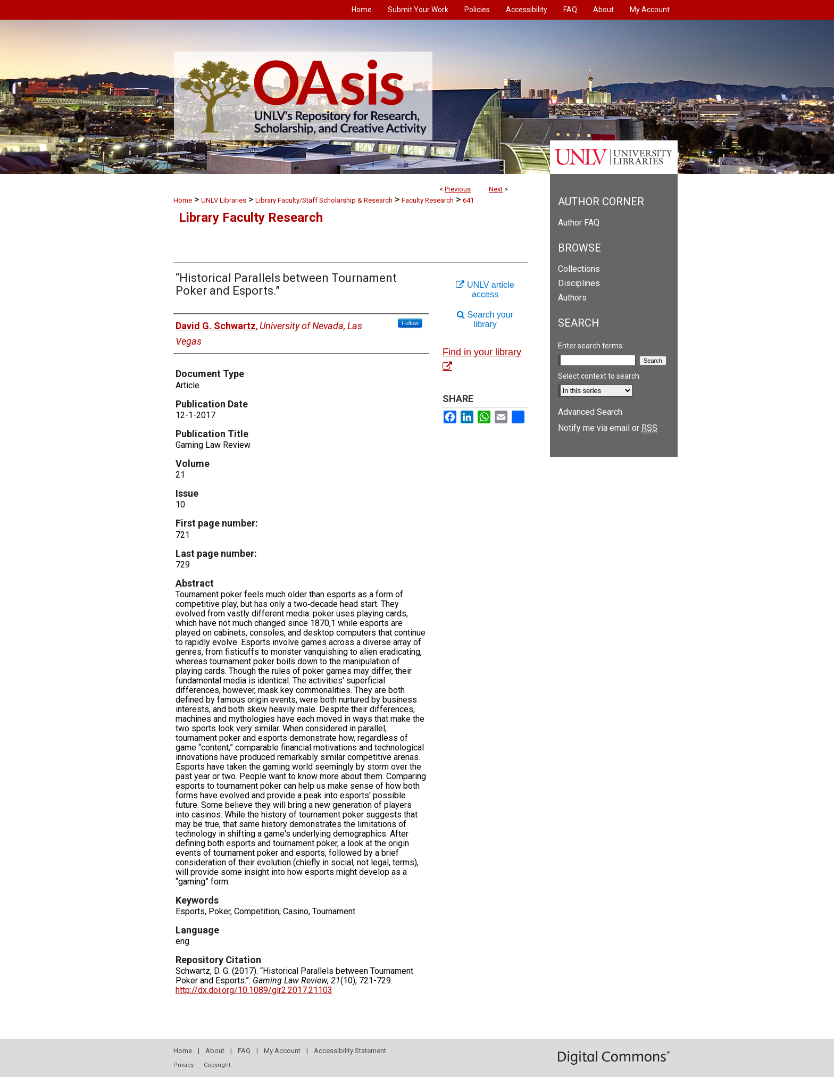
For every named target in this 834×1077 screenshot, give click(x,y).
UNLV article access (485, 289)
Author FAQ (578, 223)
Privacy (183, 1065)
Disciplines (579, 283)
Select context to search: (599, 376)
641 (468, 200)
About (214, 1051)
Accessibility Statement (350, 1051)
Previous (458, 189)
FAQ (244, 1051)
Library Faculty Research (251, 217)
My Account (282, 1051)
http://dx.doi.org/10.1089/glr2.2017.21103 (254, 990)
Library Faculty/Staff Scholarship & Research (324, 200)
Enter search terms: (591, 345)
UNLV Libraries (223, 200)
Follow (410, 323)
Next (496, 189)
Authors (572, 298)
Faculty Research (428, 200)
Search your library (485, 319)
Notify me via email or (607, 428)
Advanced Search (590, 412)
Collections (579, 269)
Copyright (217, 1065)
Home (182, 200)
